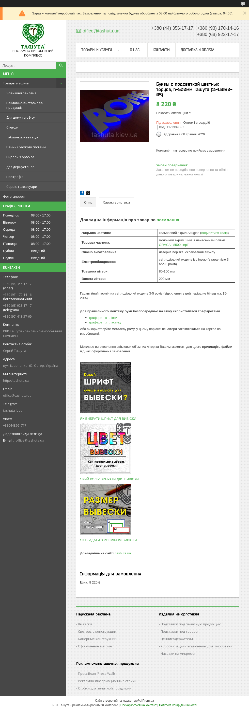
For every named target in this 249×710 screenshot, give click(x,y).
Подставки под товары (179, 631)
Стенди (12, 127)
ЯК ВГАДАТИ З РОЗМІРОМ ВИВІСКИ (108, 540)
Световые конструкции (97, 631)
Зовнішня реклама (21, 93)
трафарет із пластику (105, 322)
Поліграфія (14, 176)
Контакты (161, 50)
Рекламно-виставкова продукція (24, 105)
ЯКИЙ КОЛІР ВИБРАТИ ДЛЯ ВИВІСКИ (109, 479)
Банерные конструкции (97, 638)
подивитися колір (214, 233)
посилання (168, 220)
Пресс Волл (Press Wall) (96, 673)
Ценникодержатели (177, 638)
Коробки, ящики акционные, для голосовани (196, 646)
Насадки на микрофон (178, 653)
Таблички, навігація (22, 137)
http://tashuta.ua (16, 380)
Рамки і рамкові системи (26, 147)
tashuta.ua (123, 553)
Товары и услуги (16, 83)
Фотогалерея (14, 196)
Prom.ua (148, 700)
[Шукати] (61, 65)
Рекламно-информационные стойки (107, 681)
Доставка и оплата (197, 50)
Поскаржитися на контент (138, 705)
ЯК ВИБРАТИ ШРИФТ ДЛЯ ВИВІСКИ (108, 419)
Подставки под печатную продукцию (191, 624)
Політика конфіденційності (178, 705)
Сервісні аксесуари (21, 186)
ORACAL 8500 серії (174, 245)
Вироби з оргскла (20, 157)
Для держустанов (20, 167)
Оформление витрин (95, 646)
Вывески (85, 624)
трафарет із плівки (103, 318)
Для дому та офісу (20, 117)
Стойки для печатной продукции (104, 688)
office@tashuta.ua (17, 395)
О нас (134, 50)
